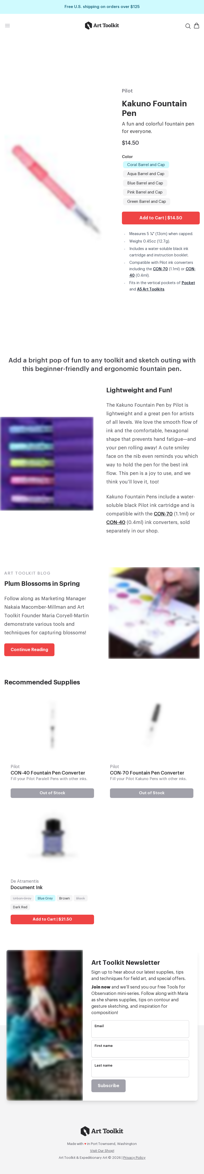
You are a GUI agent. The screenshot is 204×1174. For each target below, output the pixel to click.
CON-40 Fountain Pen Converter (48, 772)
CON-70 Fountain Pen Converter (147, 772)
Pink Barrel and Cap (145, 191)
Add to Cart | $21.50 (52, 919)
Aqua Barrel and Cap (145, 173)
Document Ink (26, 887)
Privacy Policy (134, 1157)
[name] (140, 1053)
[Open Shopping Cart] (196, 25)
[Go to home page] (102, 26)
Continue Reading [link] (29, 650)
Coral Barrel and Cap (146, 164)
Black (80, 898)
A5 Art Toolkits (150, 289)
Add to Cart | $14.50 (160, 218)
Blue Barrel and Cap (145, 182)
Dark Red (20, 907)
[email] (140, 1033)
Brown (64, 898)
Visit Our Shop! (102, 1150)
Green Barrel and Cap (146, 201)
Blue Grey (45, 898)
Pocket (188, 283)
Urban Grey (22, 898)
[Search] (188, 26)
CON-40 (115, 522)
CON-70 (160, 269)
